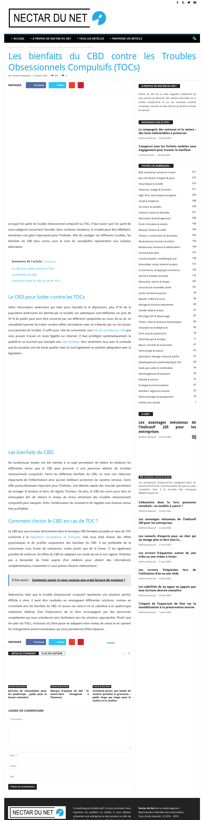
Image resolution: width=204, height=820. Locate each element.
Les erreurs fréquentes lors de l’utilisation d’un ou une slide (167, 571)
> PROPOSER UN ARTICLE (126, 38)
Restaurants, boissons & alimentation (159, 247)
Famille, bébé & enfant (151, 310)
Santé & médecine (149, 201)
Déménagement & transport (154, 373)
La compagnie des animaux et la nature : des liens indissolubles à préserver (167, 131)
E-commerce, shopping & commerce (159, 270)
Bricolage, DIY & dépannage (154, 316)
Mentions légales (153, 815)
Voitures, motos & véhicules (154, 212)
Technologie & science (151, 350)
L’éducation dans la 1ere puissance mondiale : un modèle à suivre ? (167, 504)
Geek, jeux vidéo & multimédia (156, 368)
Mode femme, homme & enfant (156, 241)
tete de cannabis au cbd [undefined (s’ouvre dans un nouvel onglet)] (109, 289)
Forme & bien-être (16, 47)
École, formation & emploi (153, 224)
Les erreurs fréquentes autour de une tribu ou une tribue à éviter (167, 554)
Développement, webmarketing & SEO (160, 362)
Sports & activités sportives (153, 275)
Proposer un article (131, 815)
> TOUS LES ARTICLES (90, 38)
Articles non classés (149, 402)
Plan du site (182, 815)
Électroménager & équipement (156, 396)
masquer (49, 220)
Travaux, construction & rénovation (158, 235)
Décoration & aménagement (154, 218)
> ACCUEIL (18, 38)
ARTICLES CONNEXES (23, 612)
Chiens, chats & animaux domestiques (160, 322)
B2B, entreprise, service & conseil (157, 172)
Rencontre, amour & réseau (154, 281)
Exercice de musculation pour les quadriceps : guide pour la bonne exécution (27, 653)
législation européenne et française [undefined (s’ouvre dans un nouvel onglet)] (55, 496)
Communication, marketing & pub (158, 258)
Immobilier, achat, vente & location (158, 264)
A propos (102, 815)
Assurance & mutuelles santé (155, 287)
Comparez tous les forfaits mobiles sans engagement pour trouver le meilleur (167, 148)
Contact (114, 815)
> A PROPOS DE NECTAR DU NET (50, 38)
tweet (111, 602)
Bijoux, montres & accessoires (155, 345)
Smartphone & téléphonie (153, 327)
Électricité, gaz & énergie (152, 339)
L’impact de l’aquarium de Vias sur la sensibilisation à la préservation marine (167, 605)
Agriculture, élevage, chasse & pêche (159, 356)
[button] (194, 38)
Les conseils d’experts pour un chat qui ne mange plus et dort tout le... (167, 537)
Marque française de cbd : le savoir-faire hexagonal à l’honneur (69, 653)
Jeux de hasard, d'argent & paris (156, 178)
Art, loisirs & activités (150, 206)
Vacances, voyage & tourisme (155, 189)
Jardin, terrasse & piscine (152, 293)
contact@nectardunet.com (42, 787)
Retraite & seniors (148, 379)
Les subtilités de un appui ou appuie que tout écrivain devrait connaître (167, 588)
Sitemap (169, 815)
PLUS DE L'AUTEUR (51, 612)
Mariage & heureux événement (156, 304)
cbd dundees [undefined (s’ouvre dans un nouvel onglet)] (70, 301)
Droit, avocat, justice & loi (152, 333)
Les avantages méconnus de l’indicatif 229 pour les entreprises (167, 427)
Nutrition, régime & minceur (154, 391)
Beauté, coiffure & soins (152, 299)
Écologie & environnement (153, 385)
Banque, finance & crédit (152, 229)
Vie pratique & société (151, 183)
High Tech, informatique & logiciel (157, 195)
